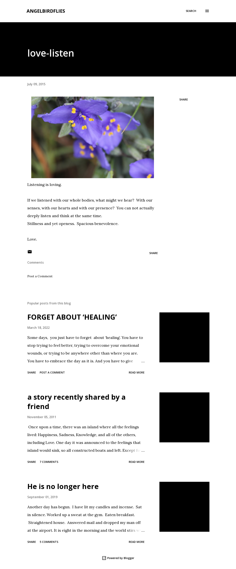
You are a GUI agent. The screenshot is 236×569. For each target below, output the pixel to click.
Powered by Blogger (118, 558)
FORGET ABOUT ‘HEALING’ (72, 317)
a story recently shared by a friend (76, 401)
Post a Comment (40, 276)
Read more (137, 372)
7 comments (49, 462)
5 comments (49, 542)
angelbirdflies (46, 11)
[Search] (191, 11)
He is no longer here (63, 486)
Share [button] (183, 99)
